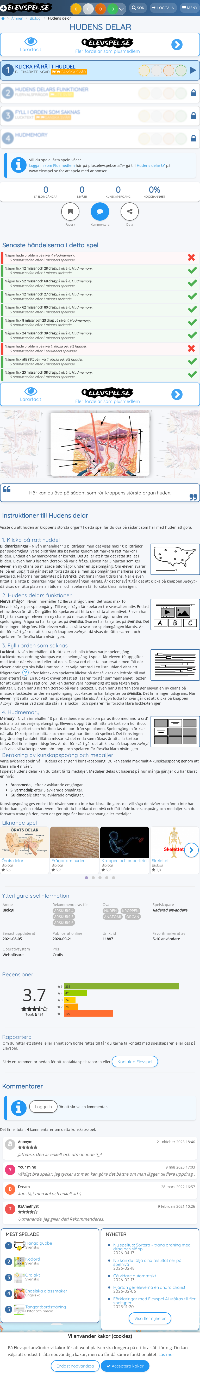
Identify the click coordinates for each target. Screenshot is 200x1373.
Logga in (43, 1106)
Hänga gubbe (38, 1243)
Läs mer (166, 1354)
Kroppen (130, 910)
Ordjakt (32, 1275)
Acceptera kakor (125, 1366)
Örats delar (12, 860)
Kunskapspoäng (118, 196)
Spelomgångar (45, 196)
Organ (132, 916)
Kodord (32, 1259)
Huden (110, 910)
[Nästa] (191, 850)
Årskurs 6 (63, 922)
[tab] (86, 878)
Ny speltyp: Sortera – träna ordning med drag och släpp (152, 1246)
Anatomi (112, 916)
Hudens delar (151, 165)
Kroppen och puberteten (125, 860)
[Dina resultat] (114, 9)
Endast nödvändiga (75, 1366)
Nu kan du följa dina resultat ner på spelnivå (147, 1262)
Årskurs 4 (63, 910)
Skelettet (160, 860)
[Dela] (130, 211)
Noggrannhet (154, 196)
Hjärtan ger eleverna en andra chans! (149, 1287)
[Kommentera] (100, 211)
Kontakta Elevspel (134, 1061)
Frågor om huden (68, 860)
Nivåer (82, 196)
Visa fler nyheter (150, 1318)
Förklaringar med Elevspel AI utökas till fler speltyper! (154, 1300)
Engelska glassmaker (46, 1291)
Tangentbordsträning (45, 1306)
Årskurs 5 (63, 916)
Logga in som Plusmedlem (52, 165)
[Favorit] (70, 211)
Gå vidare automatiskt (134, 1275)
